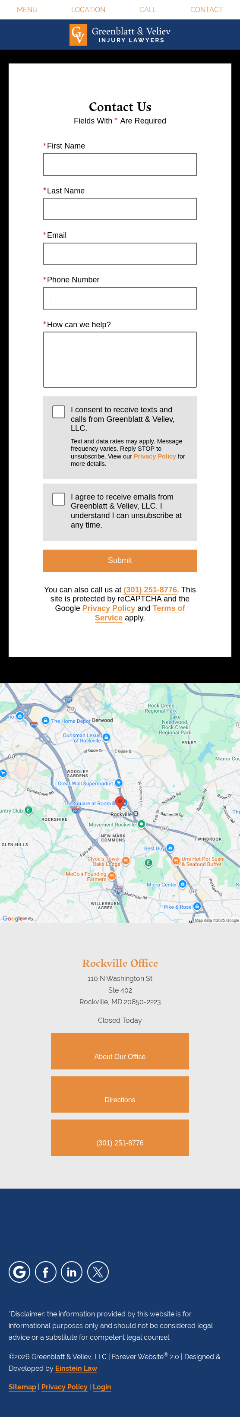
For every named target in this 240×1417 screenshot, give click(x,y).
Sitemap (22, 1387)
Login (102, 1387)
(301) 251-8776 (150, 589)
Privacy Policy (155, 456)
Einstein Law (76, 1368)
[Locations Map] (120, 802)
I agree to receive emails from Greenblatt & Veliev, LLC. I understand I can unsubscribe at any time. (126, 511)
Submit (120, 560)
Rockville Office (120, 962)
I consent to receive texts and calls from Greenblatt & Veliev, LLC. (129, 436)
